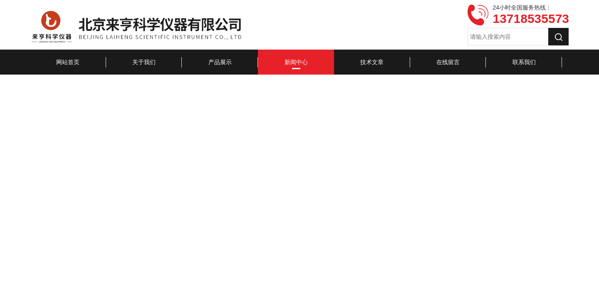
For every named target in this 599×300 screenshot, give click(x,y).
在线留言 (448, 62)
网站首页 (67, 62)
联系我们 (524, 62)
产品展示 (220, 62)
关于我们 (144, 62)
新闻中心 (296, 62)
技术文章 (372, 62)
